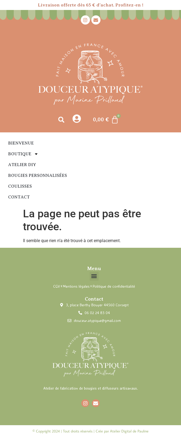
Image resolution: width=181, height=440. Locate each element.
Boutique (23, 154)
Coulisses (20, 186)
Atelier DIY (22, 164)
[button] (61, 119)
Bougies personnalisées (37, 175)
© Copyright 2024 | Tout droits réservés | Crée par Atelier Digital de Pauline (90, 431)
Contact (19, 197)
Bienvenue (21, 143)
